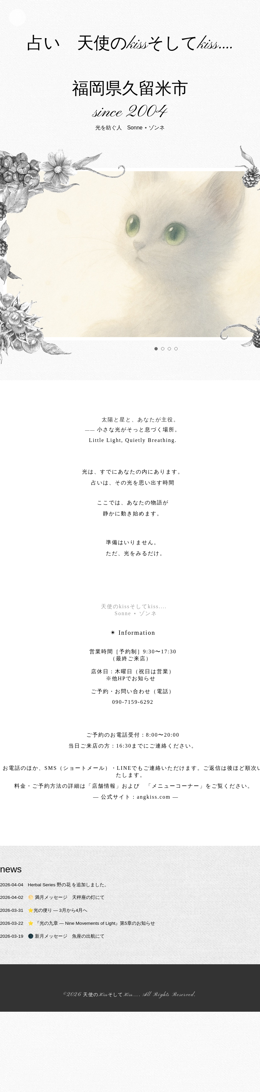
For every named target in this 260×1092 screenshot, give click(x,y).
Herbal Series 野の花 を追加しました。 (63, 979)
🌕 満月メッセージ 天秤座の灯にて (60, 992)
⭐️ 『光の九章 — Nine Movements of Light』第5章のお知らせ (89, 1018)
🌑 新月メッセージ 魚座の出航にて (60, 1031)
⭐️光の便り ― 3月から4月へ (50, 1005)
